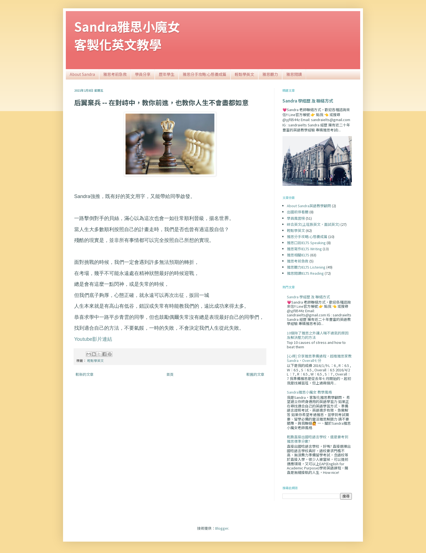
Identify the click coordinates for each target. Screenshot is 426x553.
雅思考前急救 (115, 74)
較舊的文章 (255, 374)
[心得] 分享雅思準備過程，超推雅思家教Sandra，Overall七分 (319, 358)
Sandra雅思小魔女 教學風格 (309, 392)
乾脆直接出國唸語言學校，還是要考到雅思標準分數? (317, 439)
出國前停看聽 (298, 211)
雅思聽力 (270, 74)
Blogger (221, 528)
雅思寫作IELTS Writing (304, 248)
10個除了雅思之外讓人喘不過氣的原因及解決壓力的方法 (318, 335)
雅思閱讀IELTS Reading (305, 273)
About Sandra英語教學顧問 (309, 205)
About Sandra (82, 74)
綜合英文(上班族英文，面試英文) (313, 224)
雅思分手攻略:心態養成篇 (204, 74)
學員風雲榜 (296, 218)
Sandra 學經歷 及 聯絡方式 (307, 100)
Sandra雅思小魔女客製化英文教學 (127, 35)
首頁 (170, 374)
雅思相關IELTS (298, 254)
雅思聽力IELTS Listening (306, 267)
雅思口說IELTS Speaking (306, 242)
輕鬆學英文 (244, 74)
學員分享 (143, 74)
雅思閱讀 (294, 74)
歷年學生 (166, 74)
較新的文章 (85, 374)
